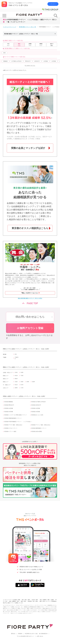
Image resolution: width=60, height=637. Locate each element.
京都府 (22, 381)
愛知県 (16, 378)
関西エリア (5, 381)
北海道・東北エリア (8, 372)
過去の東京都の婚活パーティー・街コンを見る (30, 298)
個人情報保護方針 (43, 633)
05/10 (40, 44)
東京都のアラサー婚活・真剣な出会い (13, 424)
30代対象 (53, 61)
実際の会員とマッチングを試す (28, 148)
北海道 (16, 372)
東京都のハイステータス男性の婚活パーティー (15, 415)
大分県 (22, 387)
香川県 (22, 384)
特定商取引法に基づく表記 (31, 633)
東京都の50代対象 (35, 411)
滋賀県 (33, 381)
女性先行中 (37, 61)
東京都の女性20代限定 (36, 431)
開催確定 (5, 61)
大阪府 (16, 381)
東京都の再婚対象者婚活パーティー (13, 418)
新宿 (4, 52)
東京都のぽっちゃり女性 (37, 415)
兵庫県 (27, 381)
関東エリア (5, 375)
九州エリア (5, 387)
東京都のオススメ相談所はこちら (30, 228)
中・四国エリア (6, 384)
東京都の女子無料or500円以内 (38, 401)
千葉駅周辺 (16, 358)
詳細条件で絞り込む (30, 65)
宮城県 (22, 372)
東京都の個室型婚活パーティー (38, 428)
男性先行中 (28, 61)
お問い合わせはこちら (30, 316)
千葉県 (22, 375)
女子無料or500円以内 (16, 61)
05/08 (19, 44)
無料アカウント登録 (30, 328)
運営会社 (13, 633)
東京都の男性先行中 (9, 405)
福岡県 (16, 387)
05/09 (30, 44)
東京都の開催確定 (8, 401)
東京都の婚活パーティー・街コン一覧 (27, 26)
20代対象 (45, 61)
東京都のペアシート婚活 (10, 431)
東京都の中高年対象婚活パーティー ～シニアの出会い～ (18, 421)
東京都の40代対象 (8, 411)
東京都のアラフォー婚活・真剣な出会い (41, 424)
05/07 (8, 44)
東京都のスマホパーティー (10, 428)
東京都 (16, 375)
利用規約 (20, 633)
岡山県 (16, 384)
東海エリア (5, 378)
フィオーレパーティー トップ (9, 26)
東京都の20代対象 (8, 408)
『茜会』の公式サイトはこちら (29, 293)
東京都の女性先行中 (36, 405)
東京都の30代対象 (35, 408)
